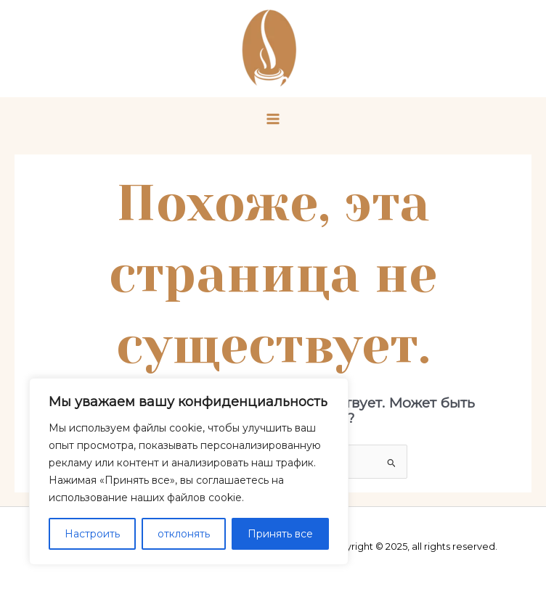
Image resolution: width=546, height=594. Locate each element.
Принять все (280, 533)
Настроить (92, 533)
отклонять (184, 533)
